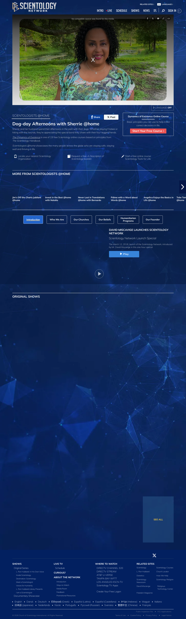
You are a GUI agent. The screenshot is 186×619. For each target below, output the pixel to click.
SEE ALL (158, 519)
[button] (182, 186)
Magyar (146, 601)
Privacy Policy (151, 615)
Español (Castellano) (105, 601)
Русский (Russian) (90, 605)
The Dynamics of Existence (26, 137)
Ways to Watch (63, 585)
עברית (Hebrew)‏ (129, 601)
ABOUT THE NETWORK (67, 577)
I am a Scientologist (24, 592)
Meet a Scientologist (24, 582)
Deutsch (42, 601)
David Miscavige (143, 586)
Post (111, 117)
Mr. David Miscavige (121, 247)
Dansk (30, 601)
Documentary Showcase (27, 595)
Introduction (61, 581)
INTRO (100, 10)
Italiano (158, 601)
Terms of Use (120, 615)
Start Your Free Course (148, 131)
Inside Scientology (23, 575)
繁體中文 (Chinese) (128, 605)
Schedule (60, 568)
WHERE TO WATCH (106, 563)
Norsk (58, 605)
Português (70, 605)
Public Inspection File (144, 611)
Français (146, 605)
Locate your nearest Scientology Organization (34, 157)
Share (95, 117)
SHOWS (135, 10)
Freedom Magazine (145, 593)
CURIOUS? (60, 572)
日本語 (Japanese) (24, 605)
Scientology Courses (164, 567)
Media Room (62, 588)
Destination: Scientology (26, 578)
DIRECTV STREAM (106, 571)
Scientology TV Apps (107, 585)
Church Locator (162, 571)
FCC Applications (164, 611)
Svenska (108, 605)
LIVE (110, 10)
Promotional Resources (66, 595)
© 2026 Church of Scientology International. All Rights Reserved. (37, 615)
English (18, 601)
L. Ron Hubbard (143, 571)
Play (124, 254)
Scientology (141, 567)
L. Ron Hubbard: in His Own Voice (30, 571)
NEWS (146, 10)
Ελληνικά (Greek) (60, 601)
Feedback (60, 592)
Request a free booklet (87, 157)
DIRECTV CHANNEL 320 (110, 568)
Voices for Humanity (24, 585)
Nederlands (44, 605)
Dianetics (140, 575)
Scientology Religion (164, 579)
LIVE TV (58, 563)
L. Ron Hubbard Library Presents (29, 589)
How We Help (162, 575)
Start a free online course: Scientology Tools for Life (138, 157)
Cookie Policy (135, 615)
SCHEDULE (121, 10)
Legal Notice (166, 615)
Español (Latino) (82, 601)
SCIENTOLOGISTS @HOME (31, 115)
